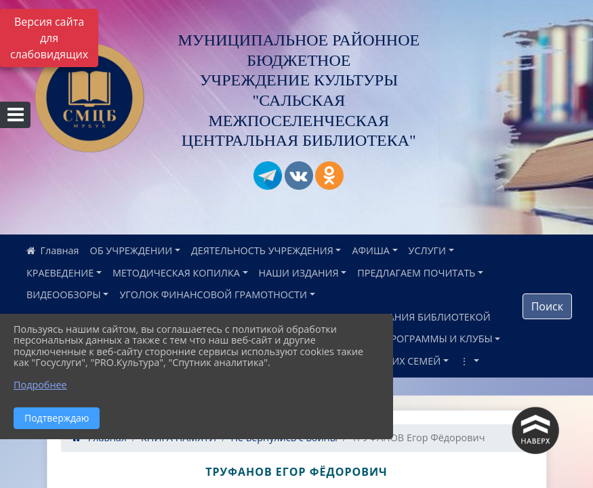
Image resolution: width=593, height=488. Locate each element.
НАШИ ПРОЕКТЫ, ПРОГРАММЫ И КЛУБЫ (396, 338)
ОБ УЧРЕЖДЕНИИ (131, 250)
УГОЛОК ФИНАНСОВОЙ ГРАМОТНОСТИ (213, 294)
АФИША (370, 250)
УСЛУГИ (427, 250)
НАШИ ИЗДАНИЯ (299, 272)
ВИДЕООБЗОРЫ (63, 294)
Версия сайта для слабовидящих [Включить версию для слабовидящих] (49, 38)
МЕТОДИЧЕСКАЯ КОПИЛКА (176, 272)
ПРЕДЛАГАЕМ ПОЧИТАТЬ (416, 272)
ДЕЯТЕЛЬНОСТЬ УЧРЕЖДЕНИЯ (262, 250)
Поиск (547, 306)
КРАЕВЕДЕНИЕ (60, 272)
